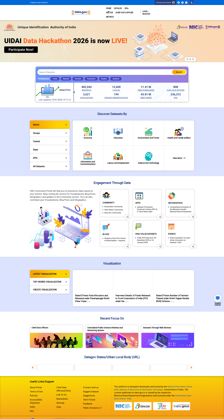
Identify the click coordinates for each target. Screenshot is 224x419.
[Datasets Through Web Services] (167, 331)
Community (109, 197)
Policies (34, 388)
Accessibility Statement (36, 394)
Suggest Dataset (91, 384)
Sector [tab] (36, 119)
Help (58, 400)
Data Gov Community (112, 208)
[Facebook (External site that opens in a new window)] (179, 2)
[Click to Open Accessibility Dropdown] (191, 2)
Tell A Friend (89, 392)
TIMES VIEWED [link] (146, 92)
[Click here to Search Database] (177, 68)
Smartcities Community (113, 202)
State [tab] (35, 144)
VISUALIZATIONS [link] (86, 92)
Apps (138, 198)
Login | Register (183, 10)
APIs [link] (175, 92)
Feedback (87, 396)
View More (179, 153)
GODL (32, 400)
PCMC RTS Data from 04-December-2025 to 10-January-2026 (146, 235)
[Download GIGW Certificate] (32, 412)
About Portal (36, 380)
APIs (124, 10)
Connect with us (91, 380)
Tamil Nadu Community (113, 205)
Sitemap (60, 396)
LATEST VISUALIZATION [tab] (44, 268)
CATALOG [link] (116, 85)
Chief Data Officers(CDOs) (63, 382)
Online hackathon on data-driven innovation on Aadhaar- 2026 (180, 235)
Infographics (175, 198)
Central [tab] (36, 136)
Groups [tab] (36, 128)
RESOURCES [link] (86, 85)
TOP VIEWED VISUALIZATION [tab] (47, 276)
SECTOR (132, 10)
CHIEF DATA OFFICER (148, 10)
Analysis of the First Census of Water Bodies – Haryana (115, 234)
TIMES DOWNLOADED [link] (145, 85)
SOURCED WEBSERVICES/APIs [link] (116, 92)
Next (192, 361)
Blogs (106, 229)
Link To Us (61, 387)
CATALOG (114, 10)
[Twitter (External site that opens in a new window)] (182, 2)
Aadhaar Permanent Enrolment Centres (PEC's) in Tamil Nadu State (147, 204)
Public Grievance (92, 401)
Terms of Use (36, 384)
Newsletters (62, 391)
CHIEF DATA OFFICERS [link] (175, 85)
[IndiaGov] (182, 399)
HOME (105, 10)
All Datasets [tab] (39, 161)
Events (172, 228)
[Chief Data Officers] (56, 331)
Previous (32, 361)
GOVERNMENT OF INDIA (76, 412)
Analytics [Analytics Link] (65, 85)
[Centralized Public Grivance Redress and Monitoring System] (112, 331)
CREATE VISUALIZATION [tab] (45, 284)
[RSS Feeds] (186, 2)
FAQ (32, 404)
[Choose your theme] (165, 2)
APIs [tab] (35, 153)
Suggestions (89, 388)
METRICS (165, 10)
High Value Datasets (147, 228)
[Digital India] (143, 399)
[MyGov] (162, 399)
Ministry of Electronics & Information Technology (144, 382)
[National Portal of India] (123, 399)
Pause (190, 55)
